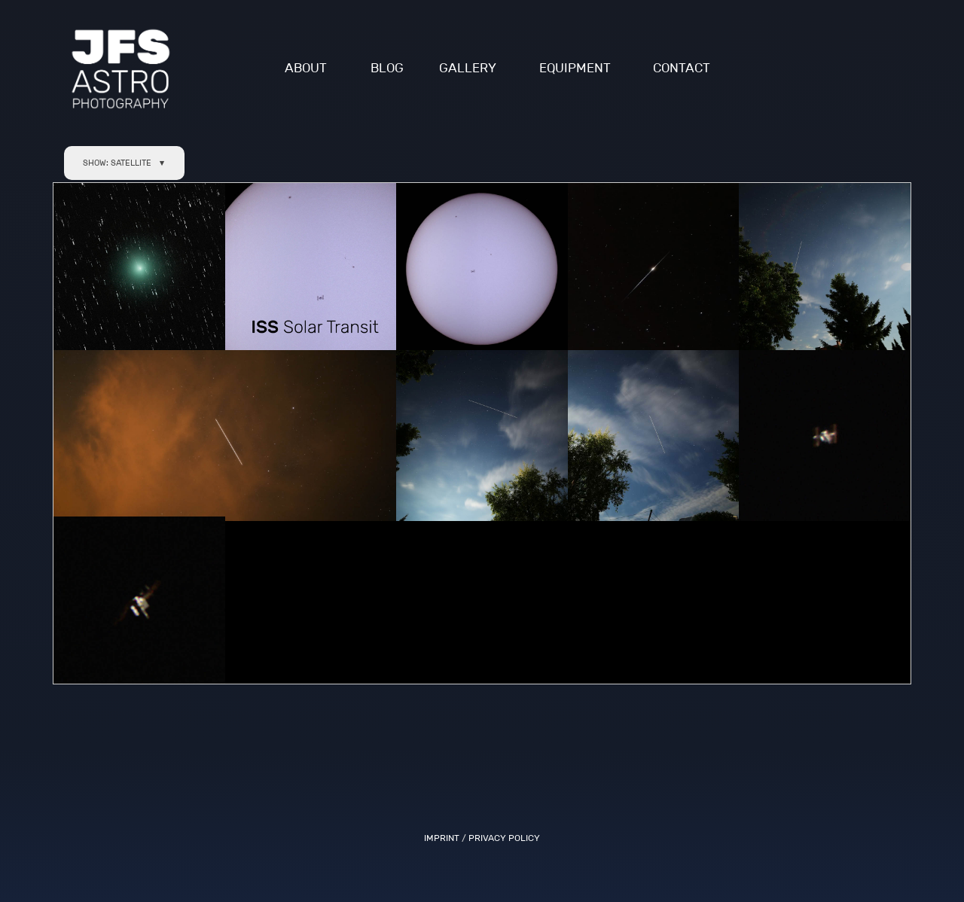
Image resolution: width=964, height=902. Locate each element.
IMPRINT (441, 837)
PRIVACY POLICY (504, 837)
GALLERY (467, 68)
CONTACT (681, 68)
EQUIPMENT (575, 68)
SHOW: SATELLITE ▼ (124, 162)
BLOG (387, 68)
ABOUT (306, 68)
